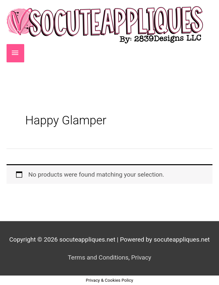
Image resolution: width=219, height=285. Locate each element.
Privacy (141, 257)
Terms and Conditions (98, 257)
